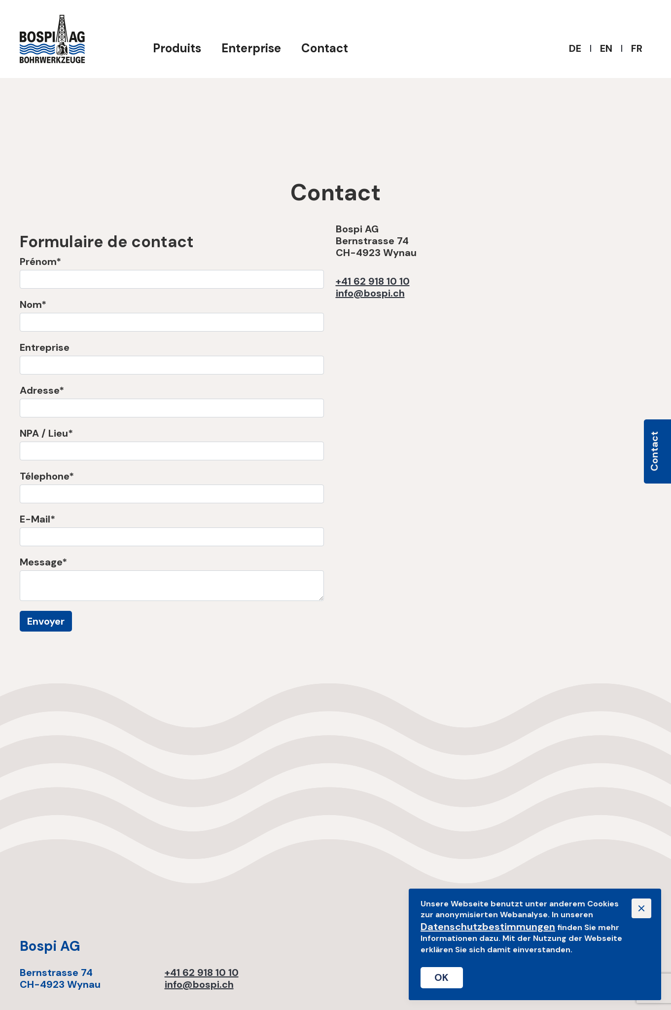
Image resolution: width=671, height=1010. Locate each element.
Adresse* (42, 390)
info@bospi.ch (370, 293)
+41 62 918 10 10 (373, 281)
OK (441, 977)
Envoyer (46, 621)
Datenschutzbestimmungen (488, 926)
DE (575, 48)
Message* (43, 562)
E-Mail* (37, 519)
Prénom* (40, 261)
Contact (324, 48)
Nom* (33, 304)
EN (606, 48)
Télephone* (47, 476)
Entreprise (45, 347)
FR (636, 48)
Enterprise (251, 48)
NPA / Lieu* (46, 433)
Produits (177, 48)
